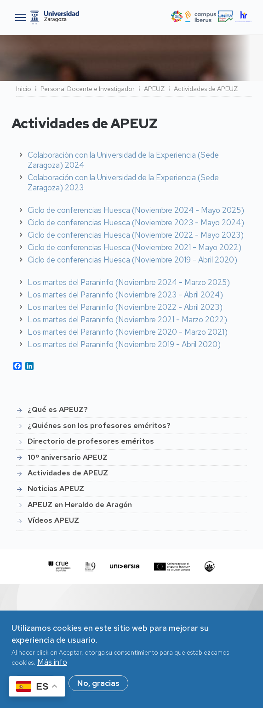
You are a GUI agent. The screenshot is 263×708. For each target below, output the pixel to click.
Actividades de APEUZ (68, 473)
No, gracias (98, 687)
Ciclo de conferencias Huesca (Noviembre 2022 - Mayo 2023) (136, 235)
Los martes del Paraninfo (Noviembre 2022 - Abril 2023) (125, 307)
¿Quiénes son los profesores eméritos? (99, 425)
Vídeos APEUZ (53, 520)
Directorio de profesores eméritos (91, 441)
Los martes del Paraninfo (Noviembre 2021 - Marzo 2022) (127, 319)
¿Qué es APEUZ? (58, 409)
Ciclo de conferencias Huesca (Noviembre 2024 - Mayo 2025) (136, 210)
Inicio (23, 89)
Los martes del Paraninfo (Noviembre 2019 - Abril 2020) (124, 344)
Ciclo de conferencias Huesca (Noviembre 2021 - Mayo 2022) (134, 247)
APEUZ (154, 89)
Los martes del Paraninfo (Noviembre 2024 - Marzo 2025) (129, 282)
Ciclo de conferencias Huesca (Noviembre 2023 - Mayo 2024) (136, 222)
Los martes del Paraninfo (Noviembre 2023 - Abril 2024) (125, 295)
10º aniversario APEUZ (68, 457)
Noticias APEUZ (56, 488)
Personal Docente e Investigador (87, 89)
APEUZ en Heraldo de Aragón (80, 504)
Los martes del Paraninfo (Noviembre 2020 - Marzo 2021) (128, 332)
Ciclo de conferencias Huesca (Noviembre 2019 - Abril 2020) (132, 260)
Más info (52, 666)
